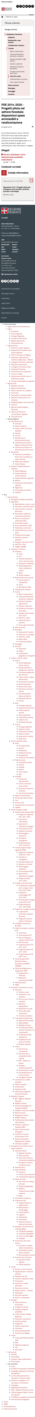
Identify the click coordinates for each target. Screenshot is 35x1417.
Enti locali (18, 424)
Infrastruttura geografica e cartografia (27, 656)
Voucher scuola (24, 995)
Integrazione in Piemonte (24, 977)
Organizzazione (12, 345)
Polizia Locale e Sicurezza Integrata (23, 430)
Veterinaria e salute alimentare (21, 1289)
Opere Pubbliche (20, 1174)
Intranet (4, 318)
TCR (16, 1352)
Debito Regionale (21, 471)
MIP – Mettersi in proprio (24, 1065)
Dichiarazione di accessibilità (10, 289)
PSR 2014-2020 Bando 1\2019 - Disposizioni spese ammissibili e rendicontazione (13, 157)
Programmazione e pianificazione (25, 1208)
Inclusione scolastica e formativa (26, 791)
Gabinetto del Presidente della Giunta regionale (21, 351)
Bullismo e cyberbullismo (23, 1008)
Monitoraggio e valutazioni (24, 837)
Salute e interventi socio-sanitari (25, 787)
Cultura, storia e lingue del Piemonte (26, 680)
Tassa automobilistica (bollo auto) (24, 1344)
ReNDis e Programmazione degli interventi (26, 1195)
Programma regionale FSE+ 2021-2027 (26, 818)
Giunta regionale (16, 333)
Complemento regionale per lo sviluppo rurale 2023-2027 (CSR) (27, 890)
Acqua (21, 555)
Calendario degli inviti (26, 864)
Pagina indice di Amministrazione (18, 326)
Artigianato (18, 1328)
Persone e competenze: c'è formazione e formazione (20, 1386)
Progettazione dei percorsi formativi (25, 1044)
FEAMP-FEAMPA (20, 548)
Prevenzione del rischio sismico (23, 1246)
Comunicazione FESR (26, 874)
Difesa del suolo (20, 1183)
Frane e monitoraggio (26, 1240)
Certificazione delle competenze (25, 1039)
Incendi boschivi (24, 1216)
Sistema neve (23, 721)
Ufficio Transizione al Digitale (21, 355)
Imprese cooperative (22, 1331)
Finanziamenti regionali (27, 1181)
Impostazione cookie (9, 274)
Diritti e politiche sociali (19, 743)
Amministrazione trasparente (21, 372)
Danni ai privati (24, 1159)
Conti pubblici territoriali (23, 491)
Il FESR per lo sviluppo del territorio (23, 1402)
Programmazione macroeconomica (21, 475)
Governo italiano (6, 1)
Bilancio (17, 481)
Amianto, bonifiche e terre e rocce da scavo (26, 561)
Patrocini (14, 405)
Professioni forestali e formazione (17, 68)
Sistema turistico (24, 731)
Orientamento (19, 1090)
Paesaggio (11, 91)
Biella (3, 249)
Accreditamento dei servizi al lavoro (25, 1077)
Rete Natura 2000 (25, 588)
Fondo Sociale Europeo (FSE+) (25, 814)
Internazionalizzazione (22, 1335)
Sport (17, 705)
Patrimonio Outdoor (25, 643)
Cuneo (3, 251)
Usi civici (18, 436)
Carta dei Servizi (16, 417)
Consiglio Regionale (17, 336)
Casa (16, 802)
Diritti (17, 745)
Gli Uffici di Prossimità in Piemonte (23, 1374)
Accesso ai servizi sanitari (23, 1274)
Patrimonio (15, 452)
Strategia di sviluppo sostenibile (22, 500)
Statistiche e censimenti (23, 529)
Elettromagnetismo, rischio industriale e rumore (25, 569)
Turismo (17, 726)
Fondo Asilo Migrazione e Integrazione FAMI (23, 972)
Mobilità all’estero (25, 1028)
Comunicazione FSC (25, 938)
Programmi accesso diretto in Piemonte (25, 922)
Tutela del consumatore (27, 759)
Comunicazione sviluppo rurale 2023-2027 (27, 903)
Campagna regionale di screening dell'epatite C (22, 1377)
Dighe (21, 1200)
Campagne (14, 1390)
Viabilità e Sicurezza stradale (24, 1114)
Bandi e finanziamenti (18, 388)
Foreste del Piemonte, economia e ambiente (17, 55)
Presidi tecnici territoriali (23, 1262)
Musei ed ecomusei (25, 688)
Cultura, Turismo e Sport (19, 659)
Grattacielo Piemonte (18, 369)
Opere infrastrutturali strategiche (22, 1134)
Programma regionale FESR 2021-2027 (26, 856)
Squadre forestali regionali (24, 1265)
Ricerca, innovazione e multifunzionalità (22, 520)
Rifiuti (21, 574)
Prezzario (22, 1176)
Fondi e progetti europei (19, 812)
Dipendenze (19, 1297)
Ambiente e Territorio (14, 34)
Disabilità (18, 778)
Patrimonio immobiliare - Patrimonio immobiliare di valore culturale (23, 457)
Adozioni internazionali (22, 798)
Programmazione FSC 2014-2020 (26, 953)
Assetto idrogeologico (26, 1190)
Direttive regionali (25, 1047)
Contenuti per (12, 1357)
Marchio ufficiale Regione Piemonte (19, 408)
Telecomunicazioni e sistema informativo (25, 1227)
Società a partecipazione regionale (22, 381)
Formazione (23, 1224)
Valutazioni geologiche (26, 1238)
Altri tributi (18, 1354)
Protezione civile (20, 1205)
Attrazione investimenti (23, 1324)
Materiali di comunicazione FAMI (25, 982)
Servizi (6, 1407)
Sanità (13, 1271)
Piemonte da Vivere (10, 1414)
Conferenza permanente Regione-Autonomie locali (23, 444)
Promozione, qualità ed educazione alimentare (23, 515)
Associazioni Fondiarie (26, 633)
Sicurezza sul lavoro (21, 1293)
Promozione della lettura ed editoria (25, 696)
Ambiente (11, 37)
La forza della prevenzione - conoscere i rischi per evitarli (20, 1382)
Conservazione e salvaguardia (24, 582)
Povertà (21, 767)
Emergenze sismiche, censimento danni (26, 1167)
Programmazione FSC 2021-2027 (26, 949)
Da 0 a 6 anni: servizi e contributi (26, 1003)
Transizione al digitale (22, 1338)
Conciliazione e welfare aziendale (23, 1084)
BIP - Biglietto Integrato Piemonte (23, 1103)
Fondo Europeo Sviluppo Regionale (23, 1320)
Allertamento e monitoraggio (24, 1213)
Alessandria (5, 244)
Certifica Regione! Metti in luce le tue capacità (22, 1398)
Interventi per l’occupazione (23, 1053)
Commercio (18, 1333)
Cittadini (14, 1359)
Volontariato (23, 1221)
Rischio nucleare (24, 576)
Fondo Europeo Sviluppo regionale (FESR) (23, 851)
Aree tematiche (12, 498)
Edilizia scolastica (21, 1088)
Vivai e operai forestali (17, 82)
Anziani (21, 771)
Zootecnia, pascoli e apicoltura (21, 539)
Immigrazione (23, 757)
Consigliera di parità (25, 1081)
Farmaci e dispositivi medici (24, 1283)
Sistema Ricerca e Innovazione (21, 1308)
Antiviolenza (23, 752)
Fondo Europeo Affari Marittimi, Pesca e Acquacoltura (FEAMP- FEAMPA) (22, 965)
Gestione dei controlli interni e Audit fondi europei (21, 377)
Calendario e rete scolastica (24, 998)
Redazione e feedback (8, 308)
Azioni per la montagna (26, 636)
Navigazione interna (21, 1119)
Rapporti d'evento (25, 1157)
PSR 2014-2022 (20, 545)
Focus (13, 1371)
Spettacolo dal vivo (25, 700)
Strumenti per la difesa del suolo (26, 1186)
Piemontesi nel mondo (26, 683)
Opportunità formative (26, 1024)
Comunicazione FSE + (26, 831)
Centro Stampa (20, 464)
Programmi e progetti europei (25, 912)
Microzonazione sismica (27, 1259)
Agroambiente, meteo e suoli (24, 505)
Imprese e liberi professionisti (21, 1364)
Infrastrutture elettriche (27, 1178)
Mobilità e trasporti (17, 1100)
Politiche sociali (20, 762)
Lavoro (17, 1050)
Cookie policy (5, 298)
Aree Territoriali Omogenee (20, 1405)
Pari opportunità (24, 748)
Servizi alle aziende (21, 524)
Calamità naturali (21, 1155)
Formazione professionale (24, 1021)
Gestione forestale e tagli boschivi (18, 60)
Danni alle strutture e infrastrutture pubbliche (27, 1163)
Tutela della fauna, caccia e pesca (24, 532)
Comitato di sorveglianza (23, 841)
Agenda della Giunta (18, 341)
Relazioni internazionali (19, 364)
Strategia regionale (25, 707)
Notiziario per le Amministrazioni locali (22, 439)
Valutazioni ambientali (26, 564)
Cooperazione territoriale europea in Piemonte (26, 916)
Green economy (13, 85)
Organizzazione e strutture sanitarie (24, 1277)
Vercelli (14, 251)
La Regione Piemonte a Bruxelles (22, 362)
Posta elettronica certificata (10, 313)
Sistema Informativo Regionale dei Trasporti (23, 1144)
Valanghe (22, 1243)
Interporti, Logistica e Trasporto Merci (22, 1129)
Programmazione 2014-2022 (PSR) (25, 908)
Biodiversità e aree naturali (14, 41)
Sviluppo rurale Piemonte (23, 886)
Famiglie (21, 769)
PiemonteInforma (10, 1412)
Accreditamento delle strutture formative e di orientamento (27, 1033)
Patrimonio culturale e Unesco (26, 691)
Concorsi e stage (16, 374)
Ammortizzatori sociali (26, 1074)
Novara (14, 244)
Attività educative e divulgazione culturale (26, 670)
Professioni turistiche (26, 733)
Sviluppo (14, 1304)
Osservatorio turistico (26, 738)
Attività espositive (25, 686)
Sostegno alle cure (21, 1281)
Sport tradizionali (24, 717)
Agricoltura (15, 502)
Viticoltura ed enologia (22, 536)
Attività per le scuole (25, 1012)
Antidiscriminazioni (25, 755)
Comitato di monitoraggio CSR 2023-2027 (25, 897)
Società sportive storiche (24, 713)
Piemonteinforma (17, 343)
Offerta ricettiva (24, 736)
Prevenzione (19, 1285)
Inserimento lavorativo (26, 795)
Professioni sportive (25, 724)
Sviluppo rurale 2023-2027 (24, 543)
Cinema (21, 702)
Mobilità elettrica (20, 1121)
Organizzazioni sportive (27, 709)
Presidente (15, 331)
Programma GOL (20, 1093)
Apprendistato (23, 1026)
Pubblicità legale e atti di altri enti (22, 402)
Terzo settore (23, 774)
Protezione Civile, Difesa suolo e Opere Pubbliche (22, 1151)
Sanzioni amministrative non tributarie (20, 399)
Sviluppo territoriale (21, 1312)
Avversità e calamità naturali (24, 507)
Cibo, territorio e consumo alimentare (23, 511)
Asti (2, 247)
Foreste (11, 48)
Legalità (17, 809)
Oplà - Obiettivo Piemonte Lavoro (22, 1395)
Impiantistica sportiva (26, 719)
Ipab (20, 776)
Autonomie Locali (17, 421)
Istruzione (18, 993)
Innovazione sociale (25, 764)
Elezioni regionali (20, 426)
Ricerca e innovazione (22, 1302)
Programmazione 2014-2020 (24, 882)
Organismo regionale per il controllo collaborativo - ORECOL (22, 358)
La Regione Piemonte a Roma (21, 367)
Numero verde (6, 258)
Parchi (21, 586)
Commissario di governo (23, 1202)
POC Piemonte (23, 945)
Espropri (18, 433)
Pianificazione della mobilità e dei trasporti (24, 1125)
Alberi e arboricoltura (16, 51)
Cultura (17, 662)
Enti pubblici (15, 1362)
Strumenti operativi (21, 1300)
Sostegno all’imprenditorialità (25, 1070)
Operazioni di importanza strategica (26, 827)
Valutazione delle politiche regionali (24, 484)
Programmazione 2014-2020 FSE (24, 846)
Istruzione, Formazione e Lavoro (22, 990)
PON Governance (20, 986)
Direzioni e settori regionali (20, 348)
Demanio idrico (20, 1171)
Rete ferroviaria (20, 1116)
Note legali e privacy (7, 293)
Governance (23, 936)
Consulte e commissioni (19, 338)
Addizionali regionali (22, 1350)
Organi (9, 329)
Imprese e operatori (16, 64)
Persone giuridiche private (24, 800)
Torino (14, 247)
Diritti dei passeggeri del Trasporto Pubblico (23, 1110)
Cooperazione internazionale (24, 807)
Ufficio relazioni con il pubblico (21, 391)
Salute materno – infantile (24, 1295)
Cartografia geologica (26, 1235)
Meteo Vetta (23, 640)
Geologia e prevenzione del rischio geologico (24, 1232)
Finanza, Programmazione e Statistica (20, 468)
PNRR (17, 988)
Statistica (18, 493)
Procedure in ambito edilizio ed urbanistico (26, 1251)
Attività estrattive (21, 1326)
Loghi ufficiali (5, 303)
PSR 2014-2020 (15, 76)
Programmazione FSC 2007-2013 (26, 958)
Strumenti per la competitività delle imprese (25, 1059)
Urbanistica (22, 650)
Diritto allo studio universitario (24, 1015)
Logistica (22, 1219)
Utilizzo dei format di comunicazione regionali (19, 413)
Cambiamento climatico (16, 45)
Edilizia (21, 652)
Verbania (15, 249)
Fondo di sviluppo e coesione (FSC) (24, 932)
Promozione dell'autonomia (24, 782)
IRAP (16, 1347)
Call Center (14, 393)
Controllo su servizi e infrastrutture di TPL (22, 1139)
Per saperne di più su (17, 188)
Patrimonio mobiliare (22, 462)
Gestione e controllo (25, 833)
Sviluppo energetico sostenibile (21, 1315)
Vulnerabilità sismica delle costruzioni (26, 1256)
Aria (20, 557)
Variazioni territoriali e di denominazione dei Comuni (24, 449)
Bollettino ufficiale (17, 386)
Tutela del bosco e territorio (18, 79)
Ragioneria (18, 488)
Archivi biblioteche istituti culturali (25, 665)
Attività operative (24, 1269)
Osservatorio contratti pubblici (21, 395)
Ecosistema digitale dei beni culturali (26, 675)
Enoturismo (22, 740)
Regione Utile (12, 383)
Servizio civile (19, 805)
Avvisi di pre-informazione (23, 822)
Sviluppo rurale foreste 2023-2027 (17, 72)
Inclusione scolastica (25, 1019)
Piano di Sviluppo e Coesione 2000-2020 (26, 941)
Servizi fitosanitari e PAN (23, 526)
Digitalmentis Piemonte (19, 1393)
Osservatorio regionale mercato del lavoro (22, 1096)
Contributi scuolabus (22, 1147)
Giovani (21, 750)
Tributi (13, 1340)
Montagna (11, 88)
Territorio (11, 94)
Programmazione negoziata (24, 479)
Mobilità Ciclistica (21, 1107)
